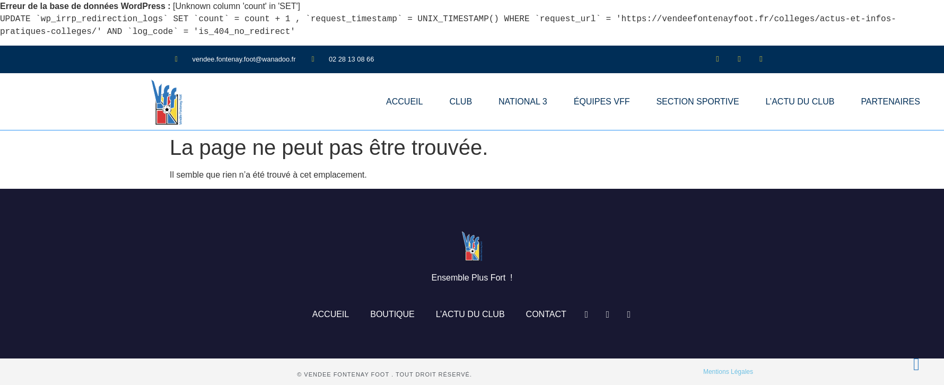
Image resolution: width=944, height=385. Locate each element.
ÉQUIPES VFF (602, 101)
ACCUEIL (404, 101)
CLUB (460, 101)
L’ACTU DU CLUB (800, 101)
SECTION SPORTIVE (697, 101)
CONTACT (546, 314)
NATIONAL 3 (523, 101)
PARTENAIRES (890, 101)
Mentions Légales (728, 371)
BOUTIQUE (392, 314)
